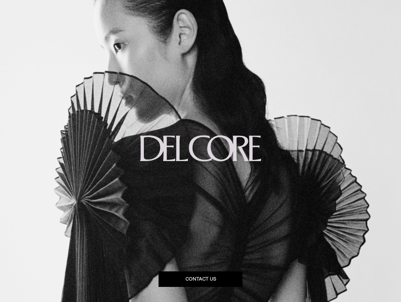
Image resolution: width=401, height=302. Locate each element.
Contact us (200, 279)
